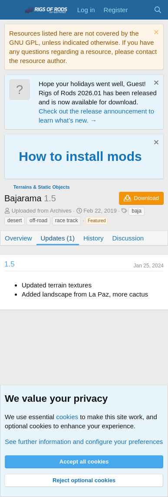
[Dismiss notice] (155, 33)
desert (14, 220)
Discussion (128, 238)
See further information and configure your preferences (84, 441)
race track (66, 220)
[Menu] (12, 10)
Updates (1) (58, 238)
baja (137, 211)
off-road (38, 220)
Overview (18, 238)
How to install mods (80, 156)
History (93, 238)
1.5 (9, 264)
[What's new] (140, 10)
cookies (67, 416)
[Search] (157, 10)
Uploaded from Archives (42, 210)
